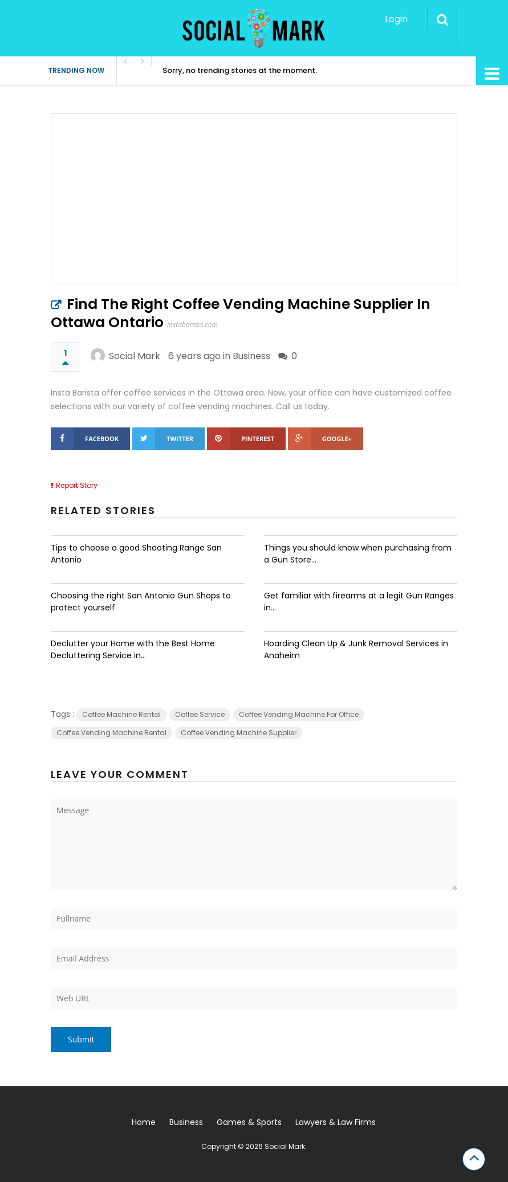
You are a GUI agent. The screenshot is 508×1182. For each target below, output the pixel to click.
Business (251, 355)
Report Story (76, 485)
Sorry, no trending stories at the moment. (239, 70)
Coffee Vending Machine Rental (111, 732)
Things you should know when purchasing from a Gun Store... (358, 553)
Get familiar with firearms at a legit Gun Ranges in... (359, 601)
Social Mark (134, 355)
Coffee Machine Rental (121, 714)
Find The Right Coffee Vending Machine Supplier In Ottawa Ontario (240, 313)
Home (144, 1122)
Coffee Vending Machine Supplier (238, 732)
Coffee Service (200, 714)
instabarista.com (192, 324)
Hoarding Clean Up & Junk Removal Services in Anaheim (356, 649)
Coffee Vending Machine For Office (299, 714)
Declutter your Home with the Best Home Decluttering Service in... (133, 649)
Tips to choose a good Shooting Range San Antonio (136, 553)
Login (396, 19)
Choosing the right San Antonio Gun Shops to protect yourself (141, 601)
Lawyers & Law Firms (335, 1122)
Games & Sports (249, 1122)
